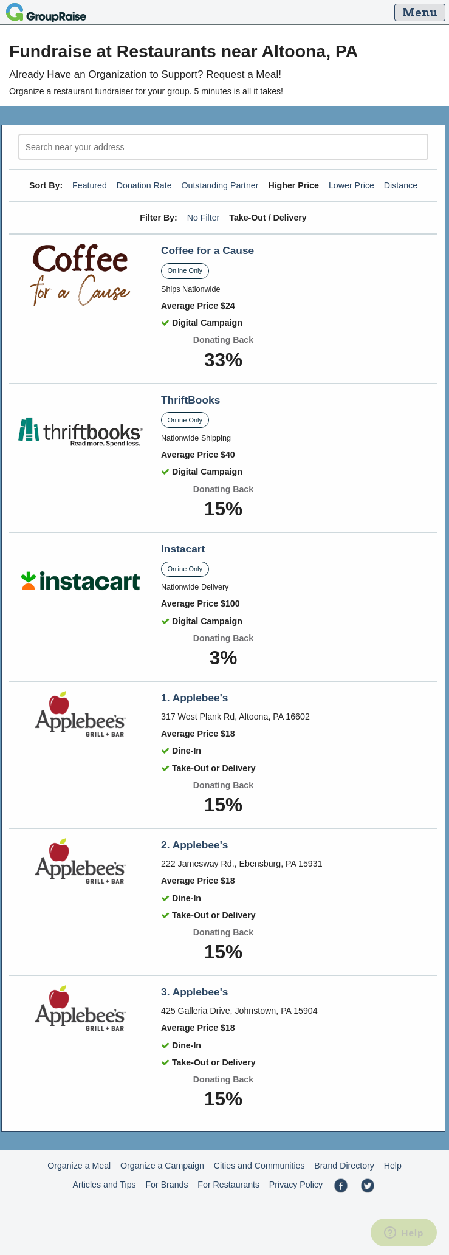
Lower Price (351, 185)
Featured (89, 185)
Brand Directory (344, 1166)
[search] (223, 147)
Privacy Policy (296, 1184)
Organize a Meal (79, 1166)
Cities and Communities (259, 1166)
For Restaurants (228, 1184)
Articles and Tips (104, 1184)
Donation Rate (144, 185)
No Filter (203, 217)
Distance (400, 185)
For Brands (166, 1184)
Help (393, 1166)
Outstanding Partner (219, 185)
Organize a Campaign (162, 1166)
